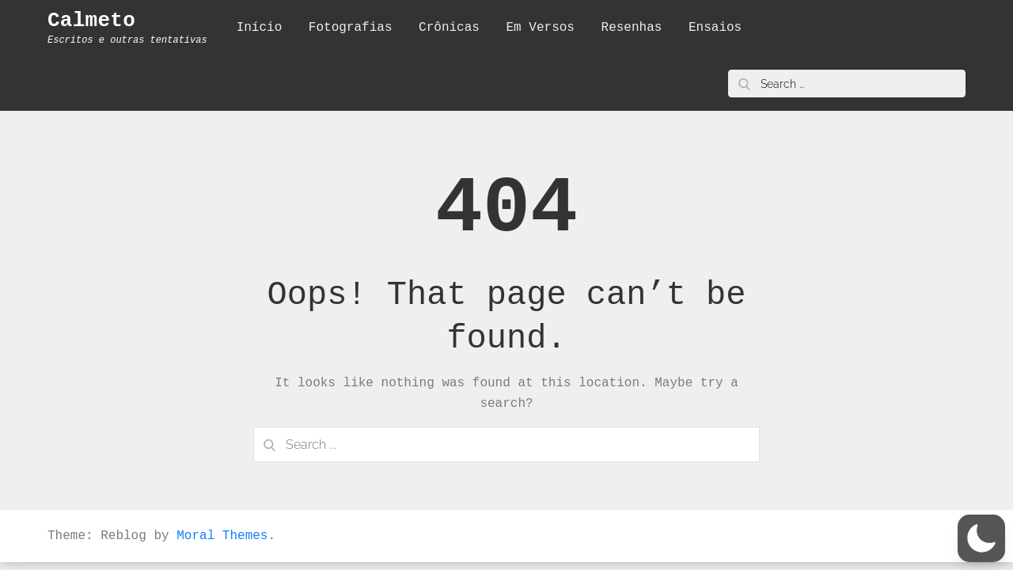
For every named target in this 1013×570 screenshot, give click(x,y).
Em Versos (540, 28)
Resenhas (631, 28)
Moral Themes (221, 536)
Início (260, 28)
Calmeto (91, 20)
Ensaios (715, 28)
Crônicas (449, 28)
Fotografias (351, 28)
